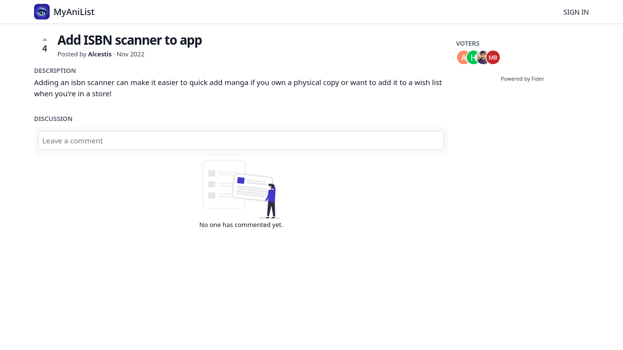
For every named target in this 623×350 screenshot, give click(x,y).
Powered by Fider (522, 78)
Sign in (576, 12)
